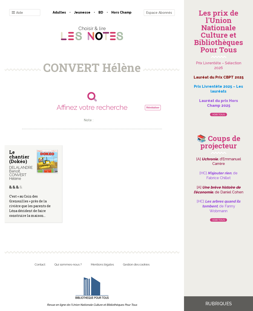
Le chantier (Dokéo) (19, 156)
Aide (17, 13)
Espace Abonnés (159, 12)
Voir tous (218, 114)
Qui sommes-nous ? (68, 264)
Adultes (59, 12)
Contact (40, 264)
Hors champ (121, 12)
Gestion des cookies (136, 264)
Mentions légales (102, 264)
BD (100, 12)
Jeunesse (82, 12)
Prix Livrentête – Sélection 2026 (218, 65)
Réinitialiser (152, 107)
